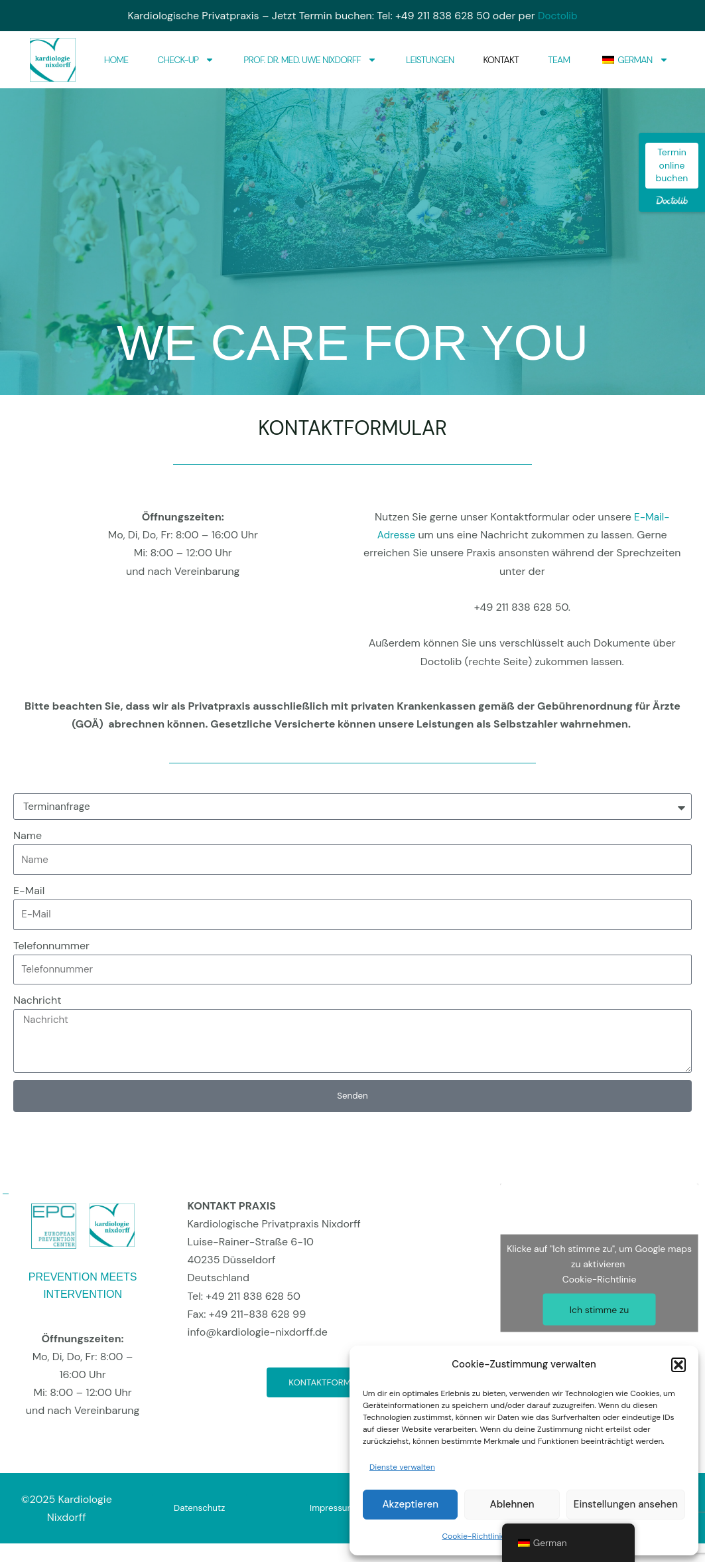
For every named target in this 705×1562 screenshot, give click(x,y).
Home (116, 60)
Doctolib (557, 16)
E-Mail (28, 891)
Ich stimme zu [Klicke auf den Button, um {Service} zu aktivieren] (599, 1310)
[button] (678, 1364)
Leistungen (430, 60)
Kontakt (501, 60)
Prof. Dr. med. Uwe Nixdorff (310, 59)
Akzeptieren (410, 1504)
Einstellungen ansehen (626, 1504)
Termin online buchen (672, 165)
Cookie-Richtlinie (473, 1536)
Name (27, 835)
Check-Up (185, 59)
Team (559, 60)
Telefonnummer (51, 946)
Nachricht (37, 1000)
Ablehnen (512, 1504)
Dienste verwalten (402, 1467)
